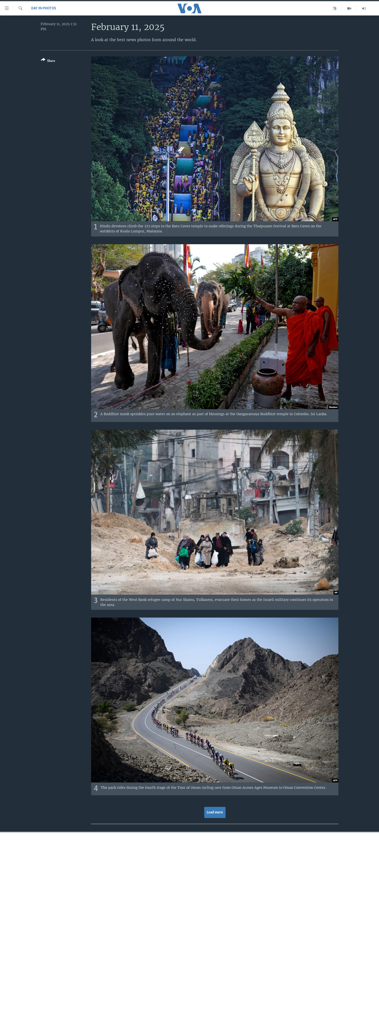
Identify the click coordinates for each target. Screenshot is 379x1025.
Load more (215, 812)
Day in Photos (43, 8)
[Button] (48, 61)
